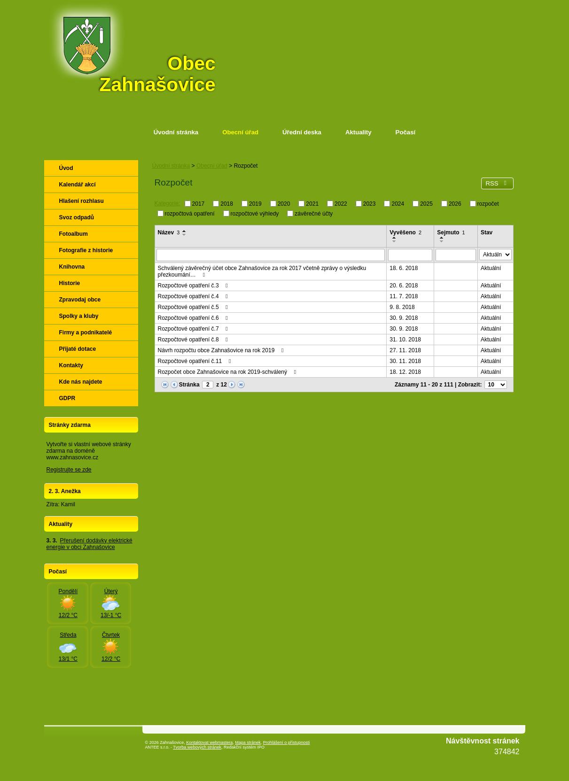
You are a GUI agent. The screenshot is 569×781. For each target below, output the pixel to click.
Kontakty (71, 365)
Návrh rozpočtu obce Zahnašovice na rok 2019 (222, 350)
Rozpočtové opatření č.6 (194, 318)
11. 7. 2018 (404, 296)
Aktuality (358, 132)
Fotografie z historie (86, 250)
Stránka (189, 384)
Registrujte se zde (69, 469)
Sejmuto (451, 232)
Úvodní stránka (176, 132)
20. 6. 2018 (404, 285)
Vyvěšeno (405, 232)
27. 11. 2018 (405, 350)
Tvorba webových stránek (197, 747)
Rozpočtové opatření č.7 (194, 328)
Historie (69, 283)
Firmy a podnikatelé (85, 332)
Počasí (406, 132)
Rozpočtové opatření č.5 (194, 307)
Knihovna (72, 266)
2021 (312, 204)
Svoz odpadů (76, 217)
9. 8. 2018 (402, 307)
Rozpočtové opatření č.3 (194, 285)
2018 (226, 204)
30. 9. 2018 (404, 318)
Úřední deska (301, 132)
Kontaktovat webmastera (209, 742)
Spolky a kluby (79, 316)
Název (169, 232)
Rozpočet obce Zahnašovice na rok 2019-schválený (228, 372)
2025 (426, 204)
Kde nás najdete (80, 382)
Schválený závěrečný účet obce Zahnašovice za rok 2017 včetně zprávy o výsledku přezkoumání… (262, 271)
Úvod (66, 168)
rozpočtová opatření (190, 213)
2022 (341, 204)
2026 (455, 204)
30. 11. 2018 (405, 361)
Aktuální (491, 268)
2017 (198, 204)
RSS (497, 183)
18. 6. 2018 (404, 268)
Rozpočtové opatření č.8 (194, 339)
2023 (369, 204)
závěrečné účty (314, 213)
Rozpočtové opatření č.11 (196, 361)
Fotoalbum (73, 234)
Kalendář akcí (77, 184)
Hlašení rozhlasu (81, 201)
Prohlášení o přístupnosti (286, 742)
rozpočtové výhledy (255, 213)
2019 (255, 204)
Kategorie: (167, 203)
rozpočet (488, 204)
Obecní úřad (240, 132)
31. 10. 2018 (405, 339)
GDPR (67, 398)
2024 (397, 204)
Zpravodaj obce (80, 299)
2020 (284, 204)
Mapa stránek (248, 742)
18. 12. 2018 (405, 372)
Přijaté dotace (77, 349)
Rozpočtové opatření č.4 (194, 296)
